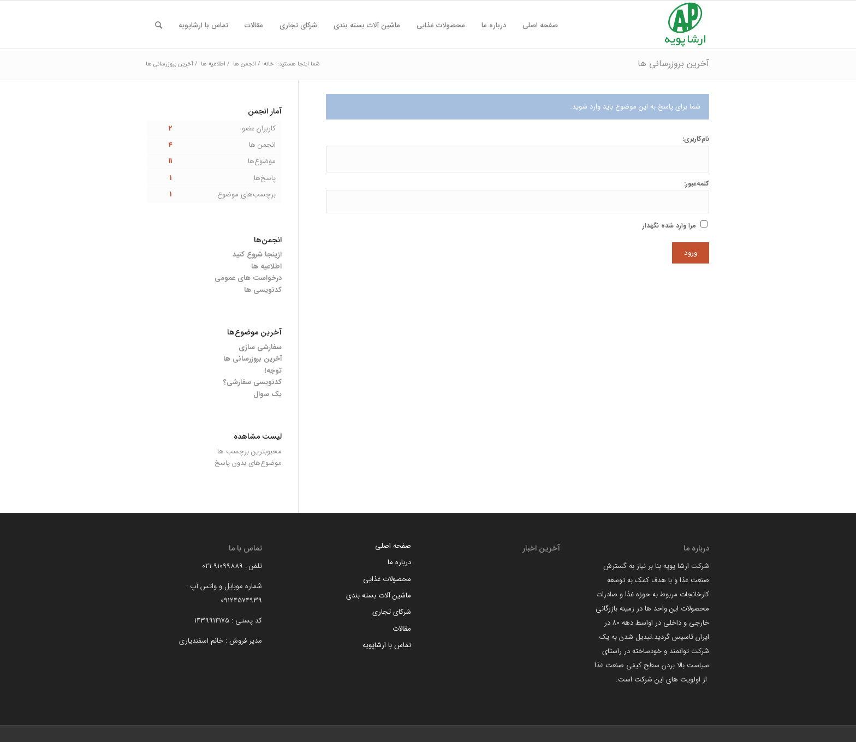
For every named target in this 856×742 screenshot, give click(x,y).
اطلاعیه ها (266, 266)
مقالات (402, 629)
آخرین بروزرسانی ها (673, 63)
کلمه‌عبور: (696, 184)
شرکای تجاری (391, 612)
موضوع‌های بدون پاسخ (248, 463)
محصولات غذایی (387, 579)
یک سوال (267, 394)
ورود (690, 253)
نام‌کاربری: (695, 139)
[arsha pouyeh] (685, 25)
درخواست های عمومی (248, 278)
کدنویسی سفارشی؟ (252, 382)
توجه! (273, 370)
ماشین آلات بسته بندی (378, 595)
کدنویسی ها (263, 290)
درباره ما (399, 562)
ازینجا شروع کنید (257, 254)
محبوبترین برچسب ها (249, 451)
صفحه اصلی (393, 546)
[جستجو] (158, 26)
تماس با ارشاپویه (386, 645)
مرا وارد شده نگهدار (669, 226)
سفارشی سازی (260, 347)
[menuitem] (540, 26)
